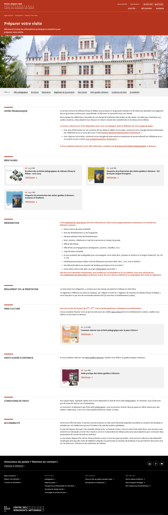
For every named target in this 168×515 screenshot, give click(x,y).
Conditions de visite (119, 92)
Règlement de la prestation (64, 92)
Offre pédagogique (21, 92)
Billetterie (148, 4)
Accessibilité (134, 92)
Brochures (35, 92)
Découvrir (146, 8)
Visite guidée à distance (99, 92)
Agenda (160, 8)
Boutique (159, 4)
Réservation (46, 92)
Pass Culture (82, 92)
